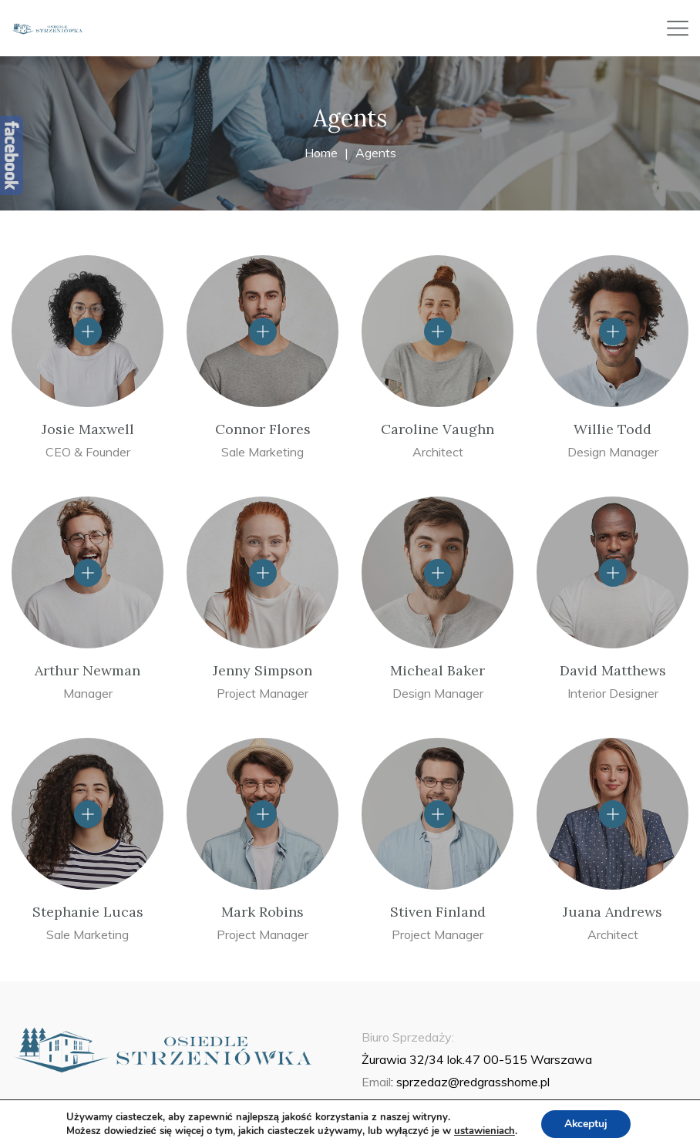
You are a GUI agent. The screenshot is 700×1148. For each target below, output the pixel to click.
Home (321, 152)
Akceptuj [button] (586, 1123)
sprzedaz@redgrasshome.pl (473, 1081)
